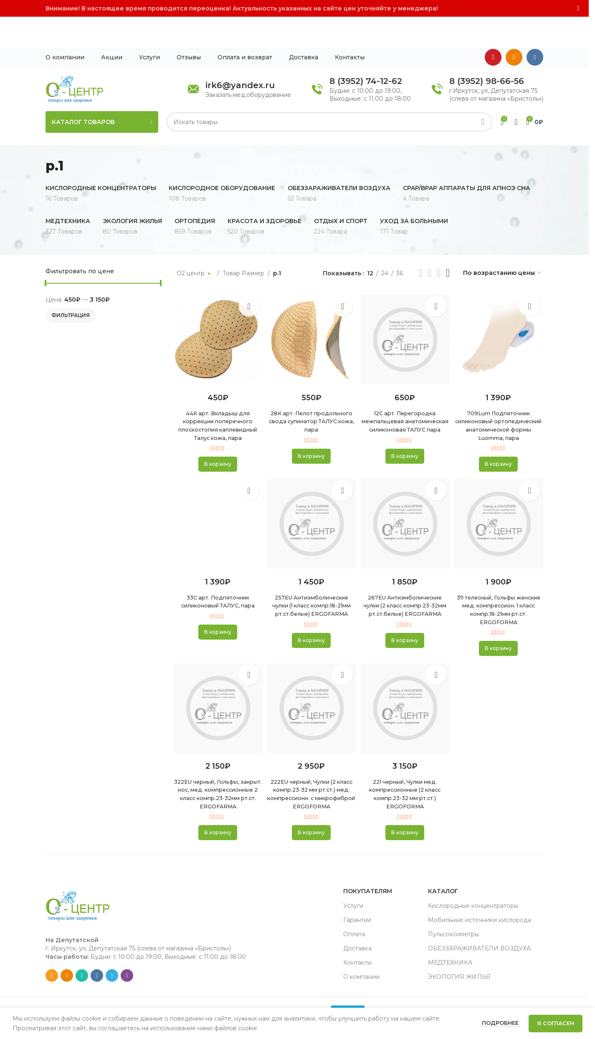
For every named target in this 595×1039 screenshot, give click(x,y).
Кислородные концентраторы (473, 907)
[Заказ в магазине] (502, 242)
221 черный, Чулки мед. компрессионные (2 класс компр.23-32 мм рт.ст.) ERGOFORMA (405, 787)
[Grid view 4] (448, 242)
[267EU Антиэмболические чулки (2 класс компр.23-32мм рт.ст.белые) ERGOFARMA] (405, 505)
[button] (216, 441)
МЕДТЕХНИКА (450, 964)
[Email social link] (52, 977)
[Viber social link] (127, 977)
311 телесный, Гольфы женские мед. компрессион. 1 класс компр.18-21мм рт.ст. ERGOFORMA (500, 595)
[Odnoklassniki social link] (514, 26)
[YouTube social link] (493, 26)
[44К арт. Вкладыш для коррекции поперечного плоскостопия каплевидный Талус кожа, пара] (216, 309)
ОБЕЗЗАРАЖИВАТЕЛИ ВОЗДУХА (479, 950)
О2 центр (191, 242)
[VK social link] (535, 26)
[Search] (329, 90)
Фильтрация (70, 284)
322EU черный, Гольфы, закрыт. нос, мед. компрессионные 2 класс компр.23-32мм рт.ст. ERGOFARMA (216, 791)
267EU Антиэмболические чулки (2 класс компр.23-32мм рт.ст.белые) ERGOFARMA (405, 591)
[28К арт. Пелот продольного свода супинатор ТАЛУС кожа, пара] (311, 309)
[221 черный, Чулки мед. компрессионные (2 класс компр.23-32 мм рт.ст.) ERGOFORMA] (405, 702)
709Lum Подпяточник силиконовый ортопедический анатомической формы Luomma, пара (500, 398)
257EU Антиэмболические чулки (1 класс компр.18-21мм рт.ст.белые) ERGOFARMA (311, 591)
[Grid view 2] (429, 242)
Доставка (357, 950)
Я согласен (555, 1023)
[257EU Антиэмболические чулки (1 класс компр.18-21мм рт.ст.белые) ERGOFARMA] (311, 505)
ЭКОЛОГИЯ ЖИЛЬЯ (459, 978)
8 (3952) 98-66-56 (486, 50)
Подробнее (501, 1022)
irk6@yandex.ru (240, 54)
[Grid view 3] (439, 242)
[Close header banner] (578, 8)
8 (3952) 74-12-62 (365, 50)
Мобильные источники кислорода (479, 921)
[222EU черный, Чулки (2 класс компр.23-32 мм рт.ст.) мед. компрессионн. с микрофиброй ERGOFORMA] (311, 702)
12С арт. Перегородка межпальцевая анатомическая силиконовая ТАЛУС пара (405, 394)
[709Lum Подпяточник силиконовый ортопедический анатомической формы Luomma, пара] (500, 309)
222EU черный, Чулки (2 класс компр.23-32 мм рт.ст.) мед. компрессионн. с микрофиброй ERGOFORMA (310, 791)
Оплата (354, 936)
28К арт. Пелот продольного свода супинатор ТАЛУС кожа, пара (311, 394)
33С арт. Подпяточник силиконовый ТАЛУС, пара (216, 583)
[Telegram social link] (112, 977)
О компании (361, 978)
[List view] (420, 242)
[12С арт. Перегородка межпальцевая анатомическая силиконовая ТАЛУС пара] (405, 309)
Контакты (357, 964)
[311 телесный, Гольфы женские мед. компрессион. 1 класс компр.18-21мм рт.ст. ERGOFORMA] (500, 505)
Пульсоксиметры (453, 936)
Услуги (353, 907)
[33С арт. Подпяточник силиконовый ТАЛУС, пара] (216, 505)
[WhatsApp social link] (82, 977)
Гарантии (357, 921)
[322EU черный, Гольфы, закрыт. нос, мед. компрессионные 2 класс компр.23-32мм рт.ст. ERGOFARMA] (216, 702)
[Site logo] (75, 57)
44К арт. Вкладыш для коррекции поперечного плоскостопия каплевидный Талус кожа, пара (216, 398)
